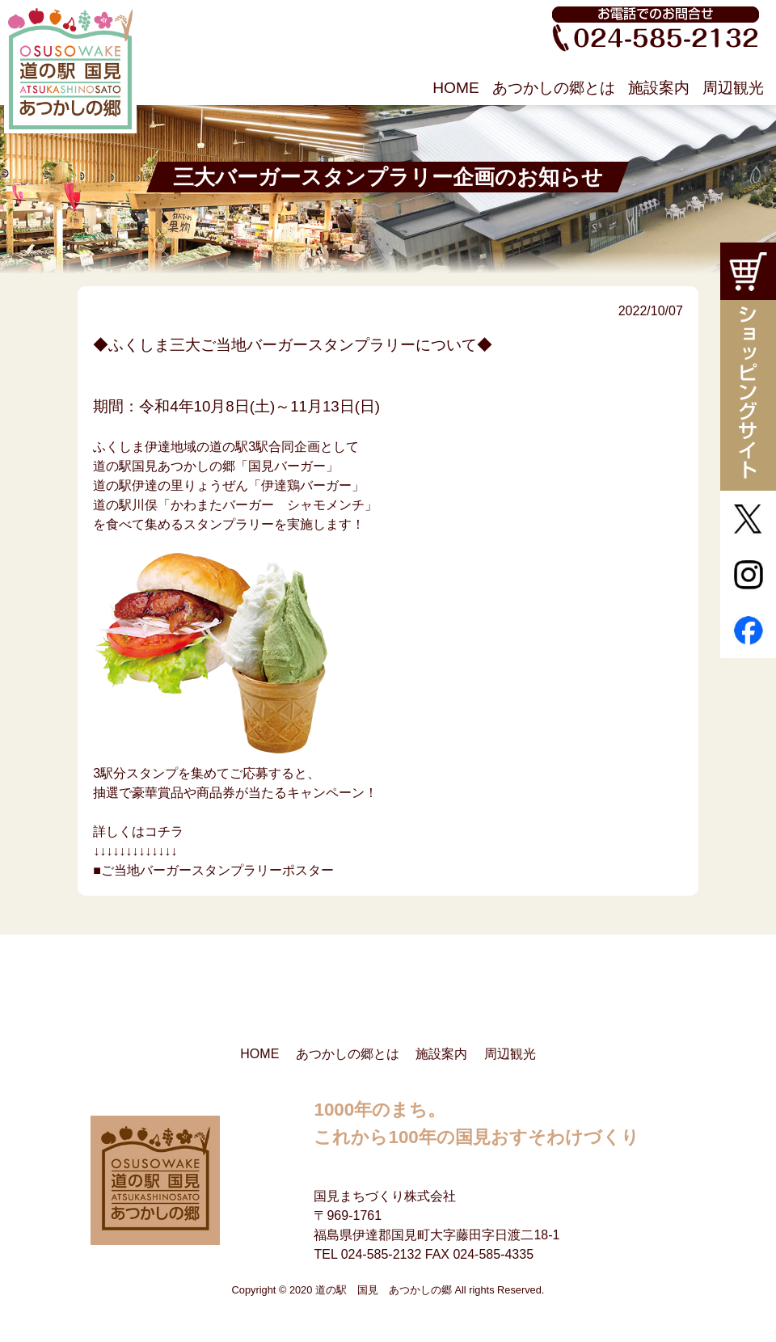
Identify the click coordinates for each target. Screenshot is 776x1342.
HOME (455, 87)
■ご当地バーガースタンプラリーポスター (213, 870)
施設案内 (659, 87)
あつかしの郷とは (553, 87)
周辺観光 (733, 87)
